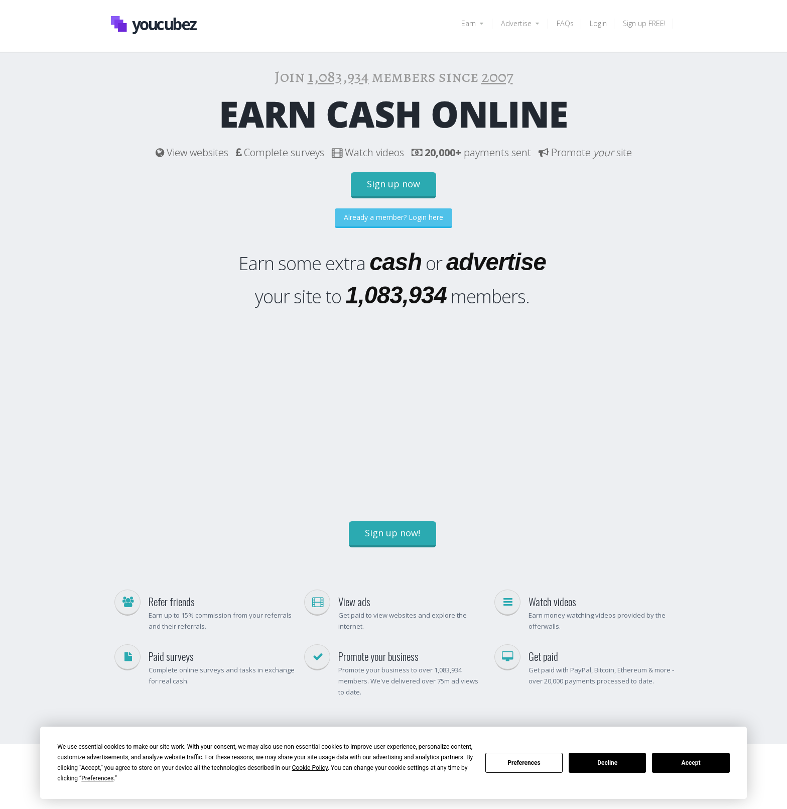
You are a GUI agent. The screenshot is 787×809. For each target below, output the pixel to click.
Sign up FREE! (644, 23)
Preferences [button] (97, 778)
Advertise (521, 23)
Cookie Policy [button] (310, 767)
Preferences (524, 762)
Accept (691, 762)
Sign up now (393, 184)
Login (598, 23)
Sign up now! (392, 533)
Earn (473, 23)
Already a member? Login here (393, 217)
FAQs (565, 23)
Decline (607, 762)
